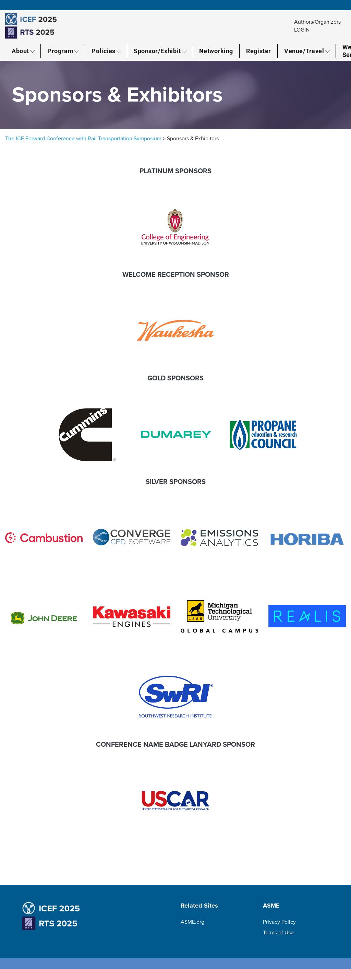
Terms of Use (278, 932)
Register (258, 51)
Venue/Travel (304, 51)
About (20, 51)
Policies (103, 51)
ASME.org (192, 922)
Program (60, 51)
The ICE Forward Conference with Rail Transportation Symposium (83, 138)
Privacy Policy (279, 922)
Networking (216, 51)
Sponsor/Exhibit (157, 51)
